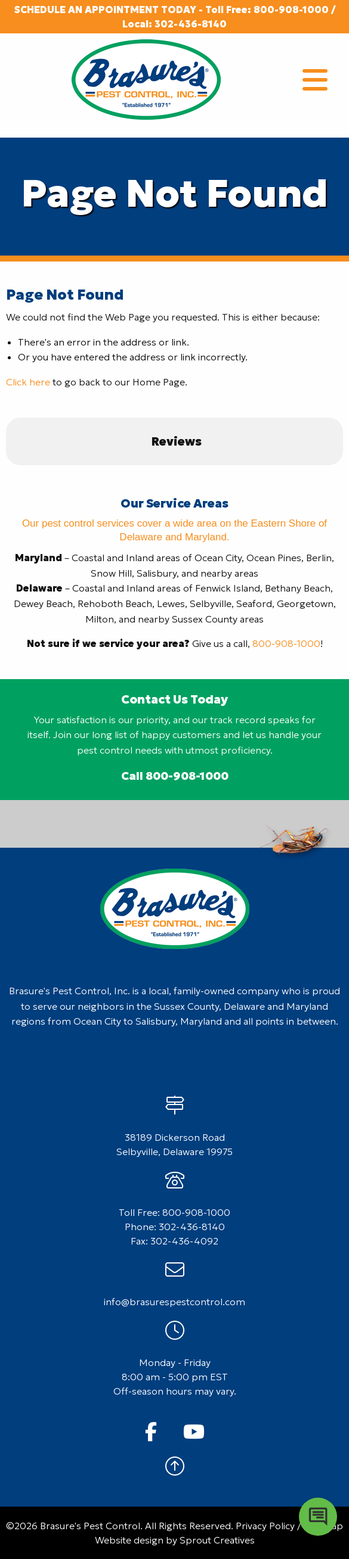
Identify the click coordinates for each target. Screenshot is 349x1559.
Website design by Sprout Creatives (175, 1540)
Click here (28, 382)
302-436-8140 (191, 24)
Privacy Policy (265, 1526)
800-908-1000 (291, 9)
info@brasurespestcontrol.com (174, 1302)
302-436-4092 (184, 1241)
